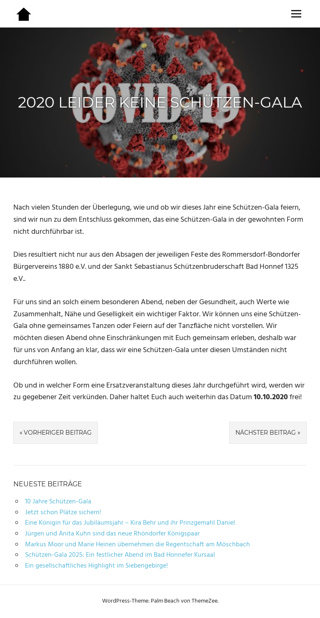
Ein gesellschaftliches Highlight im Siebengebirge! (96, 565)
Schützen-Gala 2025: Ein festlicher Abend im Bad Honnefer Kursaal (120, 555)
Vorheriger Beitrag (58, 432)
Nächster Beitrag (265, 432)
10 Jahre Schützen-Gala (58, 501)
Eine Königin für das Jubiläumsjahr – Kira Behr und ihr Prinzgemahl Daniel (130, 523)
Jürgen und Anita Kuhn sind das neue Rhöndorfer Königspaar (112, 533)
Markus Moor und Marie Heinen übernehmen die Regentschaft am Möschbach (137, 544)
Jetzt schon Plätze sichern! (63, 512)
